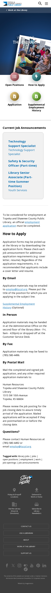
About (26, 540)
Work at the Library (17, 10)
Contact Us (26, 526)
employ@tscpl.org (16, 289)
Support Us (26, 553)
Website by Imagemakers (25, 583)
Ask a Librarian (26, 533)
